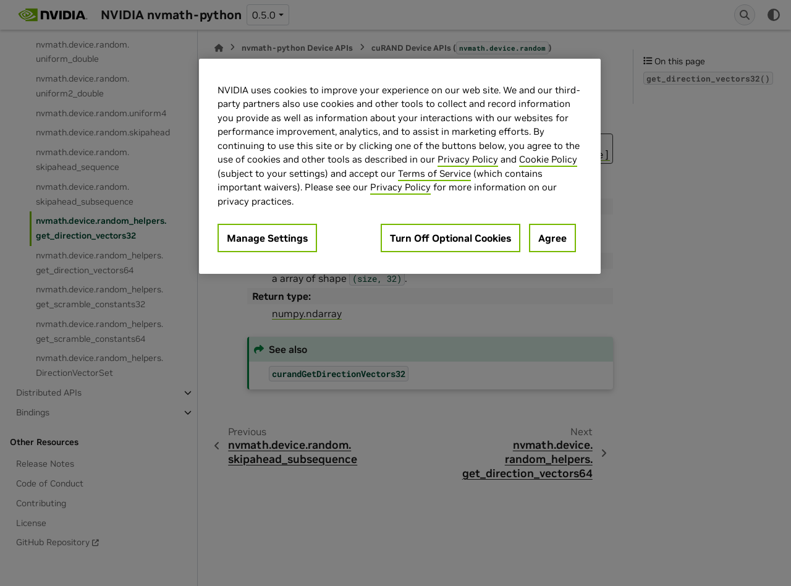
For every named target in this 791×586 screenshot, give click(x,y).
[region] (400, 166)
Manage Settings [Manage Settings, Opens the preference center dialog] (267, 238)
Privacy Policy (468, 159)
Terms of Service (434, 173)
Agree (552, 238)
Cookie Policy (548, 159)
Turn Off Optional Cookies (450, 238)
